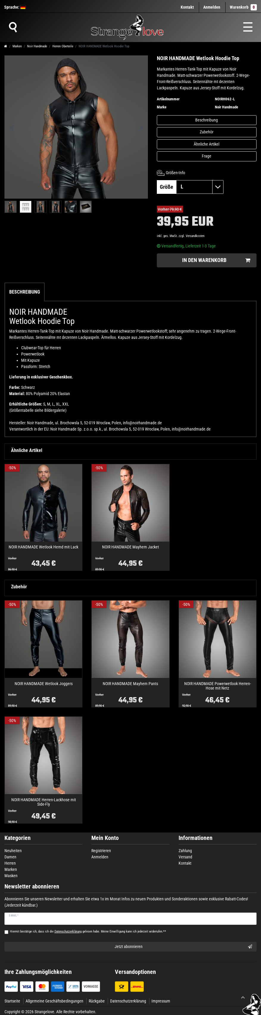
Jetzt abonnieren (183, 946)
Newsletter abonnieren (31, 886)
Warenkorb (243, 7)
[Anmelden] (211, 7)
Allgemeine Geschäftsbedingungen (54, 1001)
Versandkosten (195, 236)
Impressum (160, 1001)
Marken (17, 46)
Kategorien (17, 838)
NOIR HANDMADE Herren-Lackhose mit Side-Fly (43, 802)
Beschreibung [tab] (24, 292)
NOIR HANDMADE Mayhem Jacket (130, 547)
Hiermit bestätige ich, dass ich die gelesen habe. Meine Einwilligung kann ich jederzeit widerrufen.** (88, 931)
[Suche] (12, 27)
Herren (10, 863)
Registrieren (101, 850)
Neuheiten (13, 850)
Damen (10, 857)
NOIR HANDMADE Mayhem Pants (130, 684)
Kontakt (187, 7)
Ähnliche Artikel (206, 144)
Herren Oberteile (62, 46)
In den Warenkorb (216, 260)
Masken (11, 875)
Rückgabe (97, 1001)
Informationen (195, 838)
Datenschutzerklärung (128, 1001)
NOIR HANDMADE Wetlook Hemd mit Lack (43, 547)
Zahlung (185, 850)
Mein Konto (105, 838)
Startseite (12, 1001)
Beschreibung (206, 120)
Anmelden (99, 857)
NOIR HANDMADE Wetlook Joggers (44, 684)
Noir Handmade (37, 46)
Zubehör (206, 132)
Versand (185, 857)
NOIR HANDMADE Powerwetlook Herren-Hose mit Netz (217, 686)
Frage (206, 156)
